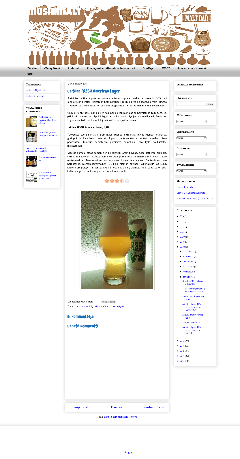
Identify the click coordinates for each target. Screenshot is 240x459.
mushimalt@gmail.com (35, 90)
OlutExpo (148, 68)
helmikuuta (188, 272)
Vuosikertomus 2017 (191, 322)
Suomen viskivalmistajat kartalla (190, 193)
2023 (182, 222)
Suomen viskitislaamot (191, 68)
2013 (182, 361)
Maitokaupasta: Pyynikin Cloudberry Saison (48, 120)
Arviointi (73, 68)
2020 (182, 237)
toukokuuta (188, 256)
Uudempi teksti (78, 407)
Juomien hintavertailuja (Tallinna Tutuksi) (194, 198)
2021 (182, 232)
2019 (182, 242)
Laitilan (98, 306)
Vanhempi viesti (155, 407)
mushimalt (54, 13)
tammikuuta (188, 277)
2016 (182, 346)
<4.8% (84, 306)
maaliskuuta (188, 267)
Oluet (106, 306)
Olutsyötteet (52, 68)
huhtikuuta (188, 262)
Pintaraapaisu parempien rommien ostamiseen (47, 176)
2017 (182, 341)
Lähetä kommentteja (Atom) (120, 416)
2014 (182, 356)
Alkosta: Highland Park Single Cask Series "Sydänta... (192, 330)
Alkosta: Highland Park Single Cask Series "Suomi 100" (192, 307)
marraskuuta (189, 251)
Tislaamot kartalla (184, 187)
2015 (182, 351)
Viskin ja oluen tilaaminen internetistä (111, 68)
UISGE (166, 68)
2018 (182, 247)
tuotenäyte (117, 306)
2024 (182, 216)
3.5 (90, 306)
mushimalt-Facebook (35, 96)
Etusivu (32, 68)
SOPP (30, 73)
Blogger (128, 452)
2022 (182, 227)
